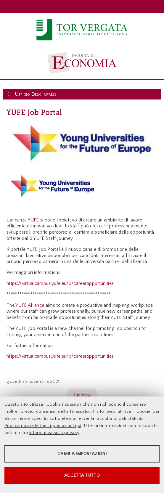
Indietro (82, 395)
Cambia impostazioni (82, 453)
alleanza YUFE (24, 220)
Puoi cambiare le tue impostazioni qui (42, 425)
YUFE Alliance (29, 305)
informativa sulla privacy (54, 432)
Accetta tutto (82, 475)
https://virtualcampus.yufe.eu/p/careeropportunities (60, 283)
